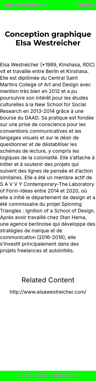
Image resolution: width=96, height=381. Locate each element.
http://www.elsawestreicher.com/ (48, 292)
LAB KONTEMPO (25, 5)
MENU (85, 5)
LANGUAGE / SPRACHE (48, 375)
